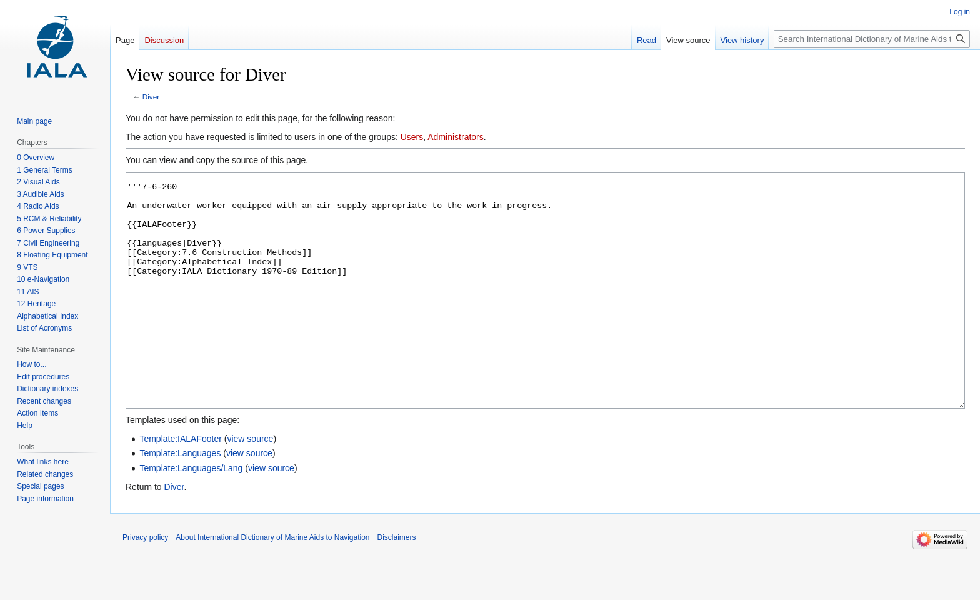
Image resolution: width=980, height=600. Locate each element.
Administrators (455, 137)
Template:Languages (180, 500)
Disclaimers (397, 584)
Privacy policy (145, 584)
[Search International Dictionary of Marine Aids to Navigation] (872, 39)
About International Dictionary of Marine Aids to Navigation (272, 584)
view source (250, 486)
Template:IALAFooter (180, 486)
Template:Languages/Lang (190, 515)
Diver (150, 96)
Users (412, 137)
